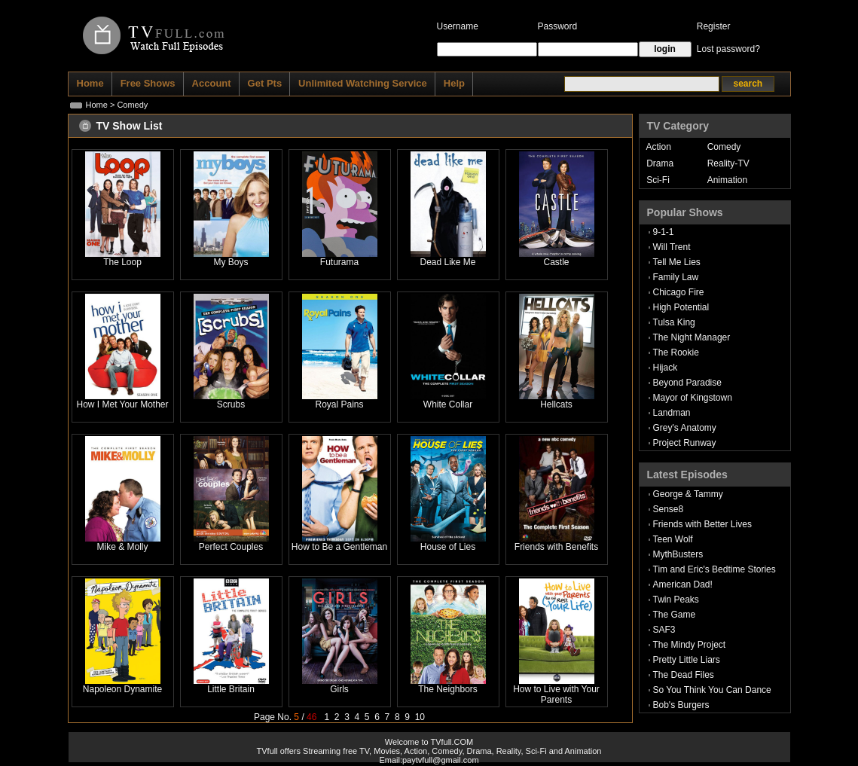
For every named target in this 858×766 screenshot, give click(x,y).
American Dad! (683, 584)
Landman (672, 412)
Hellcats (556, 404)
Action (658, 147)
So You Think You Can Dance (712, 690)
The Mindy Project (689, 644)
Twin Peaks (676, 599)
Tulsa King (674, 322)
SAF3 (664, 629)
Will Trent (672, 247)
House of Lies (447, 547)
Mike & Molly (122, 547)
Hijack (665, 367)
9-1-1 (663, 232)
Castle (556, 262)
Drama (659, 163)
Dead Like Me (447, 262)
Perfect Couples (231, 547)
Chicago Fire (678, 292)
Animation (727, 180)
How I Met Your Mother (122, 404)
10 (420, 717)
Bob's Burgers (681, 705)
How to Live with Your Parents (556, 694)
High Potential (681, 307)
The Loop (122, 262)
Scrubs (231, 404)
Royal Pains (339, 404)
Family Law (676, 277)
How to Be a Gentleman (339, 547)
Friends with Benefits (556, 547)
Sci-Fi (658, 180)
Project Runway (684, 443)
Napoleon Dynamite (122, 689)
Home (97, 104)
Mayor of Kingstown (692, 397)
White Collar (447, 404)
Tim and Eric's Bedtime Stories (714, 569)
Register (714, 26)
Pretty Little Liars (686, 660)
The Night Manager (692, 337)
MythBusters (678, 554)
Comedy (724, 147)
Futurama (339, 262)
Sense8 (668, 509)
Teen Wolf (673, 539)
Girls (339, 689)
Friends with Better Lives (702, 524)
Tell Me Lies (677, 262)
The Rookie (676, 352)
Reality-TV (728, 163)
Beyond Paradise (687, 382)
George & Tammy (688, 494)
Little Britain (231, 689)
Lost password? (728, 49)
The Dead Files (683, 675)
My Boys (230, 262)
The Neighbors (448, 689)
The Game (674, 614)
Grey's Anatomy (684, 428)
